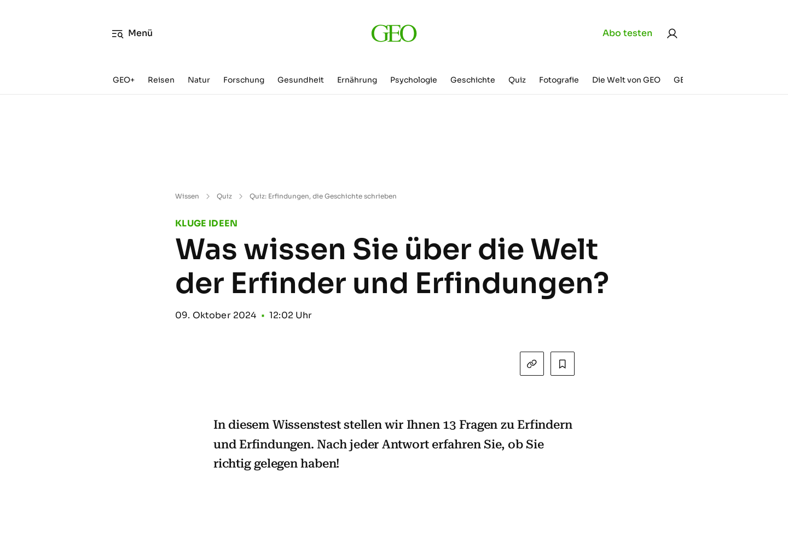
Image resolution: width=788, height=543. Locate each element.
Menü (132, 33)
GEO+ (124, 80)
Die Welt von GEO (626, 80)
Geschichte (472, 80)
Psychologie (413, 80)
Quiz (517, 80)
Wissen (187, 196)
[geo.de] (393, 33)
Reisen (161, 80)
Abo (627, 33)
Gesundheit (300, 80)
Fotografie (559, 80)
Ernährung (357, 80)
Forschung (243, 80)
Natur (199, 80)
